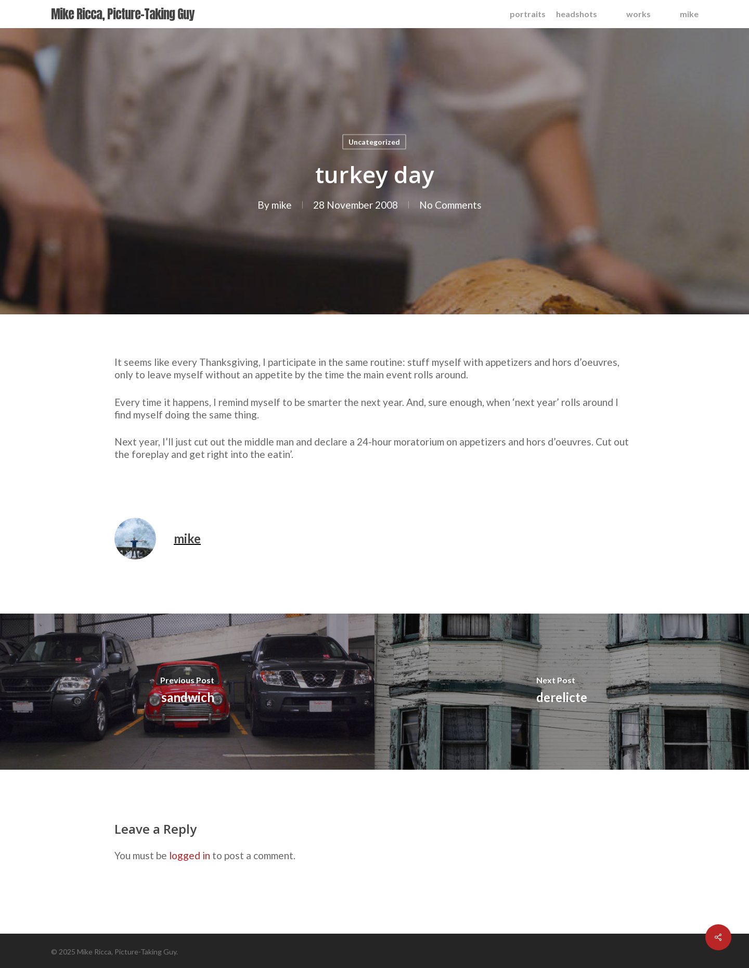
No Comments (450, 205)
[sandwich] (187, 692)
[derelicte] (561, 692)
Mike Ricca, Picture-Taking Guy (122, 14)
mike (282, 205)
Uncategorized (374, 141)
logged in (189, 855)
